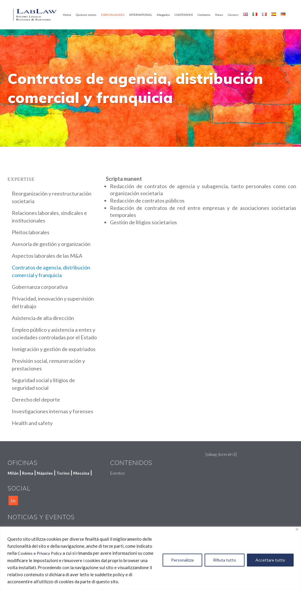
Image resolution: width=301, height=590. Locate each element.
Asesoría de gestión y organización (51, 244)
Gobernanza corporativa (40, 287)
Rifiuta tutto (224, 559)
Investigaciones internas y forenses (52, 411)
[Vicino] (297, 529)
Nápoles (45, 473)
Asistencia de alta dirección (43, 318)
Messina (81, 473)
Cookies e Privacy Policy (40, 553)
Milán (13, 473)
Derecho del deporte (36, 399)
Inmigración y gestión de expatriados (54, 349)
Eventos (117, 473)
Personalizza (182, 559)
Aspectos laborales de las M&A (47, 255)
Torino (63, 473)
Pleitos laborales (30, 232)
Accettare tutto (270, 559)
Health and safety (32, 423)
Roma (27, 473)
